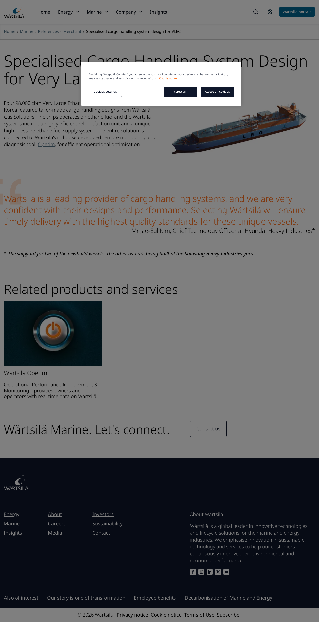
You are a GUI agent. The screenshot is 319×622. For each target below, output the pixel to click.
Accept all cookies (217, 91)
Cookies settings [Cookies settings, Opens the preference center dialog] (105, 91)
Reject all (180, 91)
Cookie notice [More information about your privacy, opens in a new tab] (168, 78)
